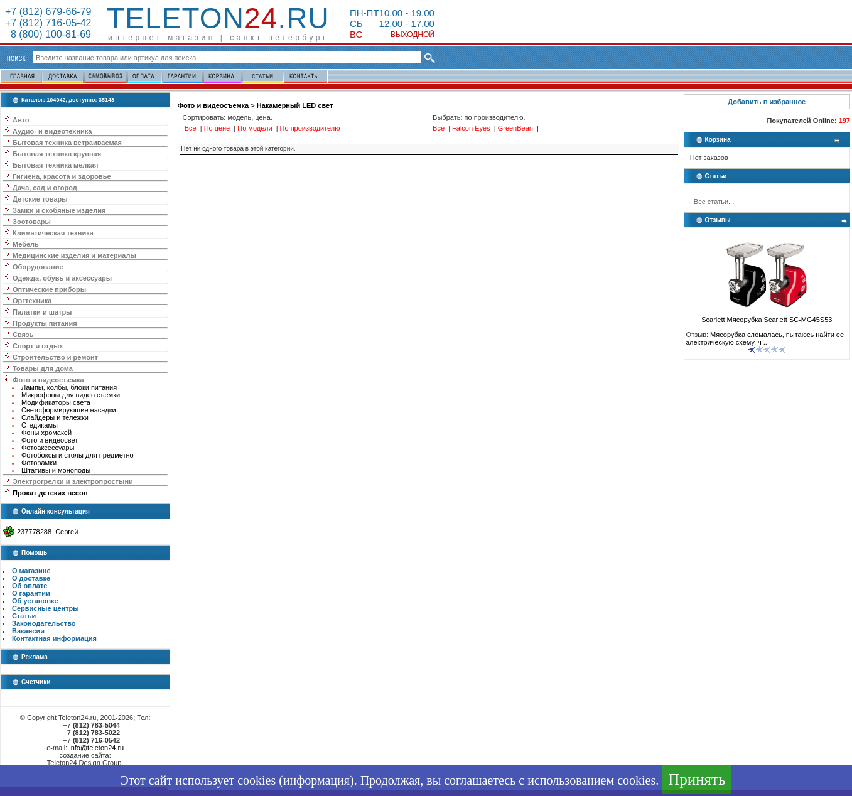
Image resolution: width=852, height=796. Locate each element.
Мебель (26, 244)
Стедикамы (39, 425)
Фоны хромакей (46, 432)
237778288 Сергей (47, 531)
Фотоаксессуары (47, 447)
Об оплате (29, 585)
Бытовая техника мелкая (55, 165)
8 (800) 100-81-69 (48, 34)
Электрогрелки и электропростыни (73, 481)
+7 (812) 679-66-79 (48, 11)
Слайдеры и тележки (55, 417)
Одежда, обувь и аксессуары (62, 278)
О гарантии (31, 593)
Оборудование (38, 267)
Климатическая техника (53, 233)
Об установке (35, 601)
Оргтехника (32, 300)
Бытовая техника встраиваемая (67, 142)
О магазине (31, 570)
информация (316, 780)
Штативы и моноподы (55, 470)
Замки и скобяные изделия (59, 210)
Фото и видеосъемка (48, 380)
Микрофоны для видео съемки (70, 395)
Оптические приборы (49, 289)
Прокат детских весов (50, 493)
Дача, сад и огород (45, 187)
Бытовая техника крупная (57, 154)
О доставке (31, 578)
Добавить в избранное (767, 101)
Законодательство (44, 623)
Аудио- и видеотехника (52, 131)
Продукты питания (45, 323)
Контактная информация (54, 638)
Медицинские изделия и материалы (74, 255)
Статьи (24, 616)
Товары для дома (43, 368)
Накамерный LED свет (295, 105)
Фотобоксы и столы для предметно (77, 455)
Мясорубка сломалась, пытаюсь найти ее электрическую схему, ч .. (765, 338)
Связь (23, 334)
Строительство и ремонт (55, 357)
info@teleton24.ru (96, 747)
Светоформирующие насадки (68, 410)
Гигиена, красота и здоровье (62, 176)
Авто (21, 120)
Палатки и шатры (42, 312)
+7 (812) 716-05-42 (48, 23)
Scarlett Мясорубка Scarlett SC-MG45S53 (766, 316)
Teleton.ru (218, 18)
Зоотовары (32, 221)
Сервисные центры (45, 608)
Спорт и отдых (38, 346)
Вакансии (28, 631)
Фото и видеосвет (49, 440)
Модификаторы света (55, 402)
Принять (696, 779)
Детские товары (40, 199)
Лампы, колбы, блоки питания (69, 387)
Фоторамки (39, 462)
